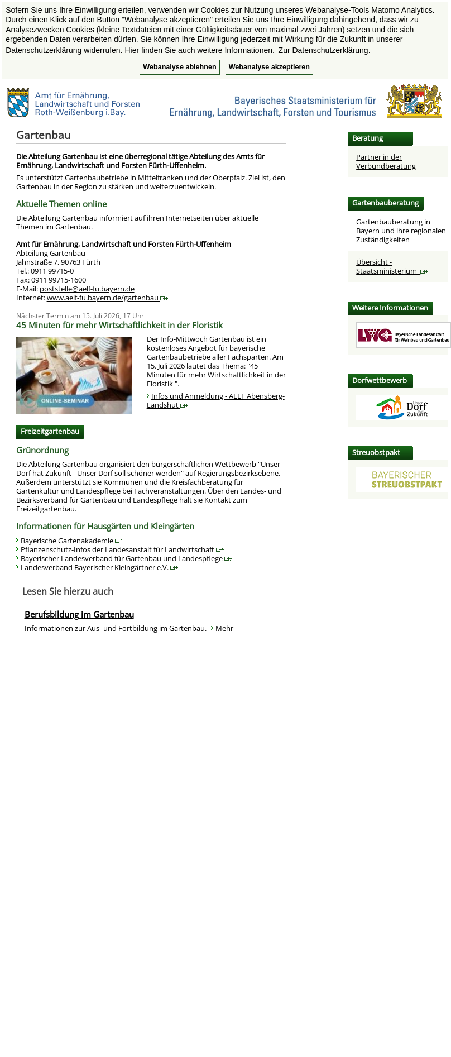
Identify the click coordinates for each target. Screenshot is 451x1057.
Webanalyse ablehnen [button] (179, 67)
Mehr (224, 628)
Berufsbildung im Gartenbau (79, 614)
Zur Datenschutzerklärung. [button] (325, 50)
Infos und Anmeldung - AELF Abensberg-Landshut (216, 400)
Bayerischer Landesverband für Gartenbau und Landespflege (126, 558)
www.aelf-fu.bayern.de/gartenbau (107, 298)
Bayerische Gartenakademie (72, 540)
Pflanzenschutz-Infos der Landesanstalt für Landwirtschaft (122, 549)
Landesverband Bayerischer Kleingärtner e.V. (99, 567)
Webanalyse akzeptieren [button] (269, 67)
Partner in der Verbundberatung (386, 161)
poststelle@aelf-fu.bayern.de (87, 289)
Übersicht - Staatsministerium (392, 266)
